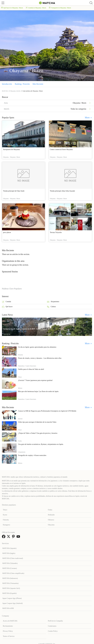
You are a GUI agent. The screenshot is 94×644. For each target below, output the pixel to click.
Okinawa (51, 520)
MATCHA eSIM (8, 608)
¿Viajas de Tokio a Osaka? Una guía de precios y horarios (37, 433)
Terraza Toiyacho (56, 232)
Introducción (7, 84)
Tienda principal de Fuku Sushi (13, 191)
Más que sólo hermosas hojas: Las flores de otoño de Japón (38, 391)
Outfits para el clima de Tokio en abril (31, 369)
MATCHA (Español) (9, 593)
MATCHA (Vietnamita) (10, 583)
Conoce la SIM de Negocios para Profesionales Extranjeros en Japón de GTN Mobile (47, 411)
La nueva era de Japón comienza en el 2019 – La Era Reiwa (25, 329)
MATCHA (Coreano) (9, 568)
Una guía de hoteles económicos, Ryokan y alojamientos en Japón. (40, 444)
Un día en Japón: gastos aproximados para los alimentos (37, 347)
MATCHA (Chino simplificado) (13, 573)
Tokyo (5, 510)
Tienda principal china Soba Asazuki (62, 191)
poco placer (7, 232)
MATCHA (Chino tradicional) (12, 558)
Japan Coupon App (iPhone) (12, 598)
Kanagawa (6, 525)
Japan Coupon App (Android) (12, 603)
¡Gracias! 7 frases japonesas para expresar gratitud (35, 380)
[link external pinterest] (14, 537)
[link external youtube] (19, 537)
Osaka (50, 510)
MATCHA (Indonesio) (10, 578)
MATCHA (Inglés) (8, 553)
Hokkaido (51, 515)
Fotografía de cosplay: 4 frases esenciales (32, 455)
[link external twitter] (9, 537)
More (87, 117)
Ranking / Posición (22, 84)
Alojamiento (53, 302)
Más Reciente (38, 84)
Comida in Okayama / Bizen (36, 8)
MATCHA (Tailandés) (10, 563)
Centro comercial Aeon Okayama (61, 149)
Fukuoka (6, 520)
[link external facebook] (4, 537)
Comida (6, 302)
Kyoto (5, 515)
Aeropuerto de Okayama (11, 149)
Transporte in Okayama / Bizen (60, 8)
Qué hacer (7, 307)
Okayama (51, 525)
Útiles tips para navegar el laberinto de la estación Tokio (37, 422)
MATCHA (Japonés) (9, 548)
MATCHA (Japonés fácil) (11, 588)
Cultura (51, 307)
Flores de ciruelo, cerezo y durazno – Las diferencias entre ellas (39, 358)
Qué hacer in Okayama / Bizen (12, 8)
